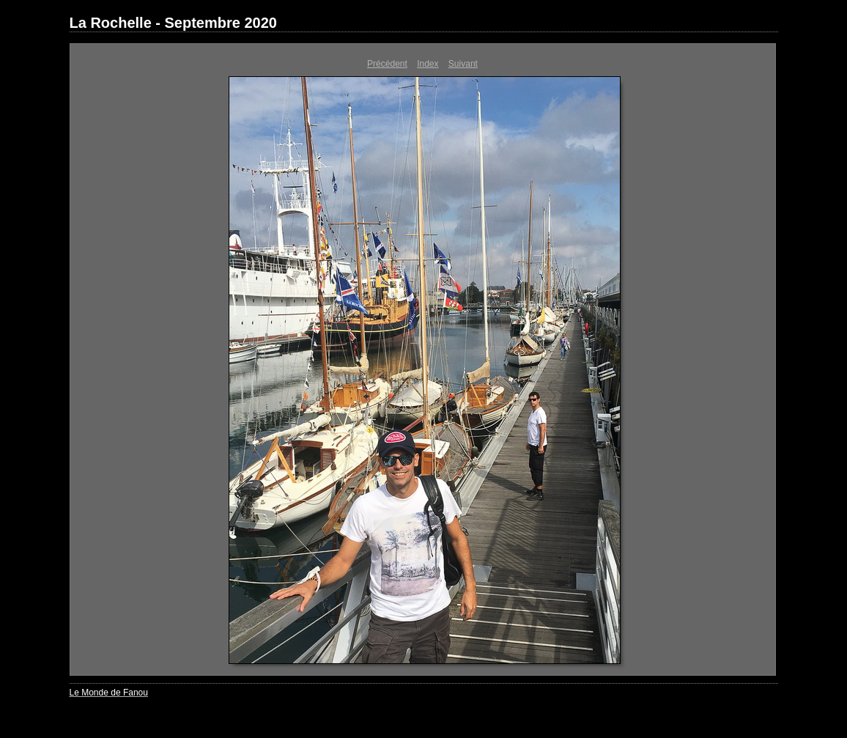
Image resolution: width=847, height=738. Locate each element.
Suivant (463, 64)
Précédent (387, 64)
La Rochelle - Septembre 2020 (173, 23)
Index (427, 64)
